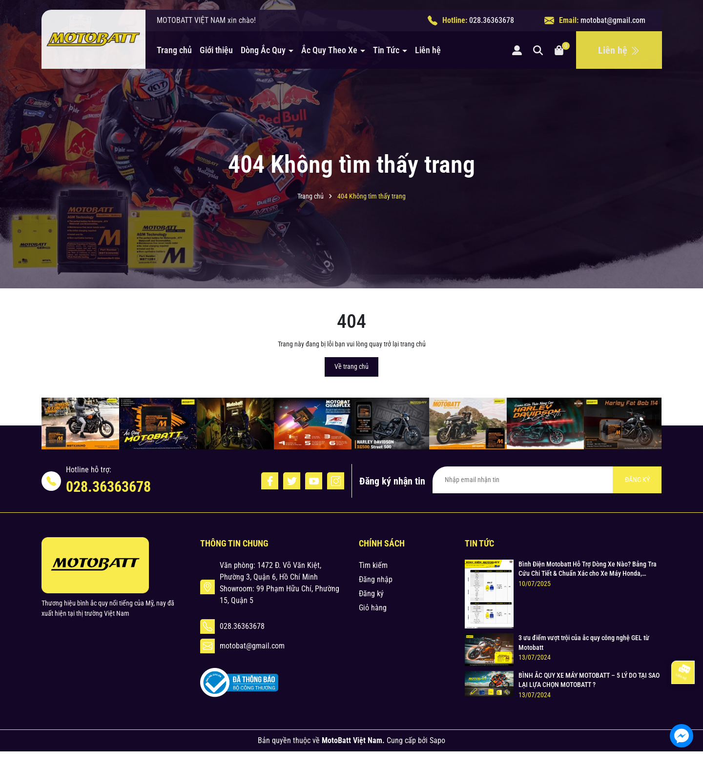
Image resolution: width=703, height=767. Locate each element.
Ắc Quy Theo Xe (330, 50)
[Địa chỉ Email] (547, 479)
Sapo (437, 740)
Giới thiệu (216, 50)
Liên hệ (428, 50)
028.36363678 (491, 20)
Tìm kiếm (373, 565)
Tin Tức (387, 50)
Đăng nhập (376, 579)
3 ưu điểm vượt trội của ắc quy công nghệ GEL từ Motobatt (583, 642)
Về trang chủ (351, 366)
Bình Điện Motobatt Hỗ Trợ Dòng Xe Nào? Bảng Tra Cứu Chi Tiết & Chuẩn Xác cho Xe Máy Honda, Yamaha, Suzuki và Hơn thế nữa (587, 569)
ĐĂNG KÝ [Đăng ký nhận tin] (637, 480)
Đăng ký (371, 593)
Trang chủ (174, 50)
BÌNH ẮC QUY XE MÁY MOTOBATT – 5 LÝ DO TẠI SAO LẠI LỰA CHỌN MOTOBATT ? (589, 680)
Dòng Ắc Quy (264, 50)
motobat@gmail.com (612, 20)
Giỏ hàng (373, 607)
